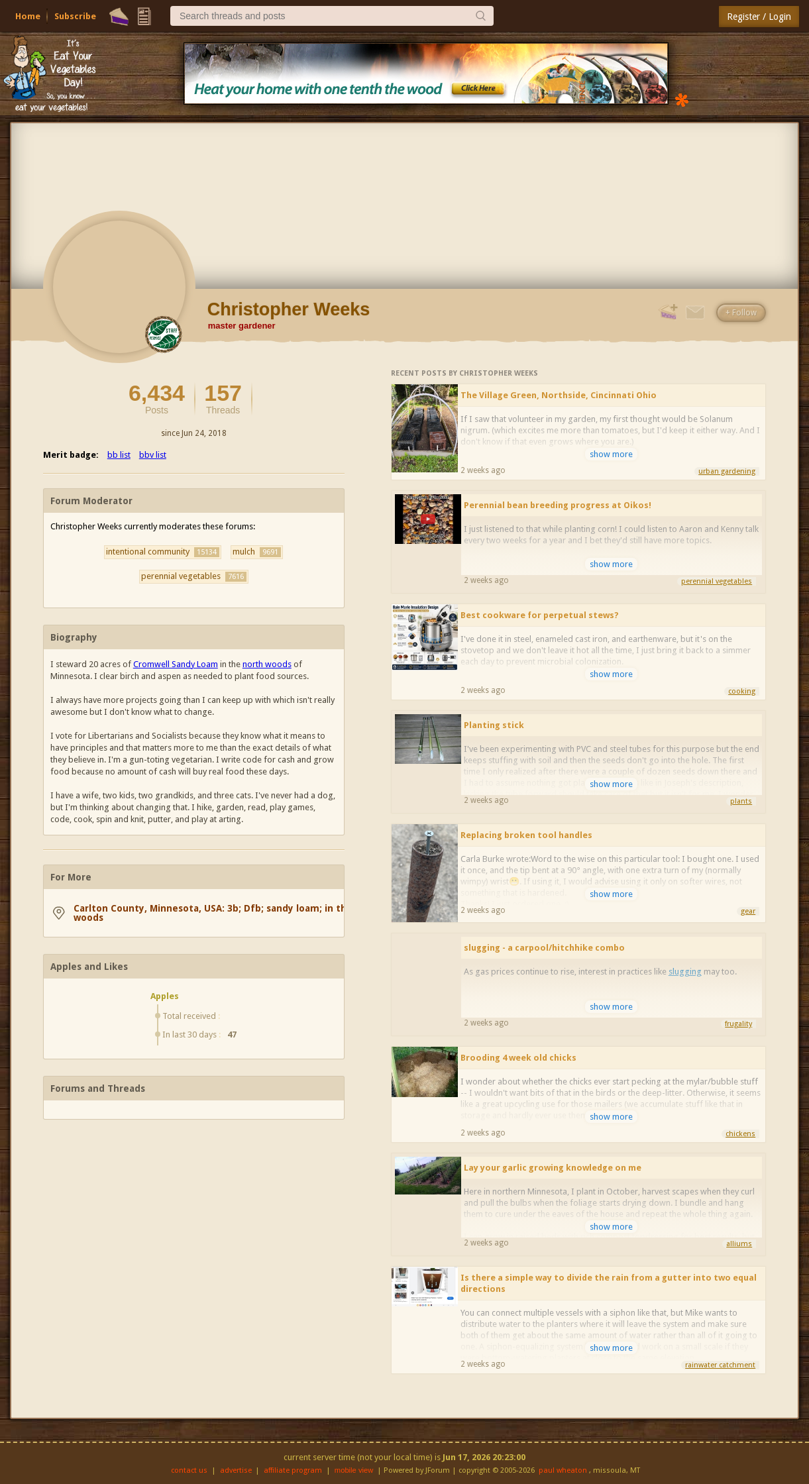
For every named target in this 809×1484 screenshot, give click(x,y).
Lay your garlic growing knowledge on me (552, 1168)
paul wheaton (563, 1470)
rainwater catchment (720, 1365)
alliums (739, 1244)
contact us (189, 1470)
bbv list (152, 455)
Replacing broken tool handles (526, 835)
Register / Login (759, 16)
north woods (267, 664)
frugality (738, 1024)
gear (748, 911)
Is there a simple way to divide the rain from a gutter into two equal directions (608, 1283)
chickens (740, 1134)
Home (27, 16)
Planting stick (494, 725)
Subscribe (75, 16)
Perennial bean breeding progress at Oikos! (557, 505)
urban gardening (726, 471)
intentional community (162, 552)
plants (741, 801)
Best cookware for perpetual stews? (539, 615)
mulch (257, 552)
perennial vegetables (193, 576)
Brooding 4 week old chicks (518, 1058)
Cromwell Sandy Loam (175, 664)
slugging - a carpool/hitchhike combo (544, 948)
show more (611, 454)
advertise (236, 1470)
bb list (119, 455)
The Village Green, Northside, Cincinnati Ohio (558, 395)
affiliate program (293, 1470)
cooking (741, 691)
